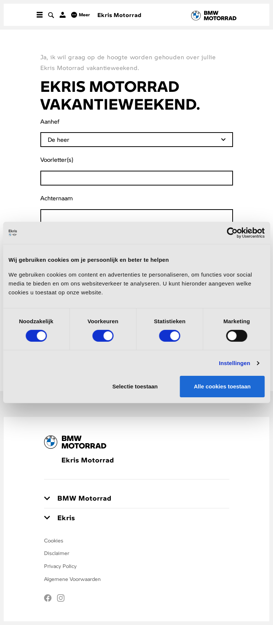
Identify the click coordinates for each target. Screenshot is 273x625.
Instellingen (234, 363)
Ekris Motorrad (119, 15)
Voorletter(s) (56, 159)
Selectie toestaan (135, 386)
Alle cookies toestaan (222, 386)
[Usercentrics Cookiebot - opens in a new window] (232, 232)
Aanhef (49, 121)
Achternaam (56, 198)
